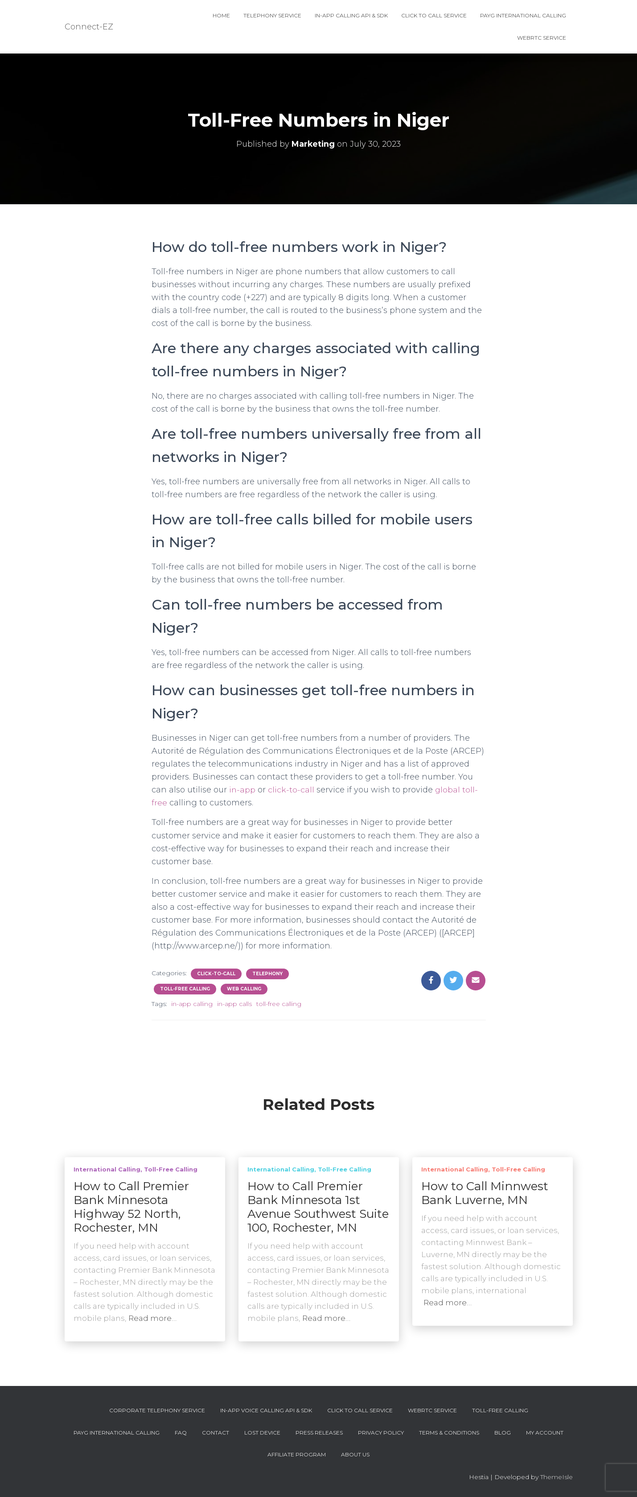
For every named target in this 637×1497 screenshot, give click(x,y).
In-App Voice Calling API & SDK (266, 1410)
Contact (215, 1432)
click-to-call (291, 790)
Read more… (152, 1318)
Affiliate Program (296, 1454)
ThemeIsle (556, 1477)
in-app (242, 790)
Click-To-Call (216, 974)
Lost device (262, 1432)
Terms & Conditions (449, 1432)
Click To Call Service (434, 15)
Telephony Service (272, 15)
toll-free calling (278, 1004)
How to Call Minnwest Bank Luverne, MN (484, 1193)
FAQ (181, 1432)
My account (544, 1432)
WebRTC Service (541, 37)
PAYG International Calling (523, 15)
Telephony (267, 974)
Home (221, 15)
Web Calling (244, 989)
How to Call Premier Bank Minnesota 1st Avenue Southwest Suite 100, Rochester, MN (318, 1207)
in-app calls (234, 1004)
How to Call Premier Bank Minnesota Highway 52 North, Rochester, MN (131, 1207)
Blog (502, 1432)
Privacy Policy (381, 1432)
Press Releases (319, 1432)
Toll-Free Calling (185, 989)
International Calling (107, 1169)
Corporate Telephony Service (157, 1410)
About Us (355, 1454)
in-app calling (192, 1004)
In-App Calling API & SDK (351, 15)
